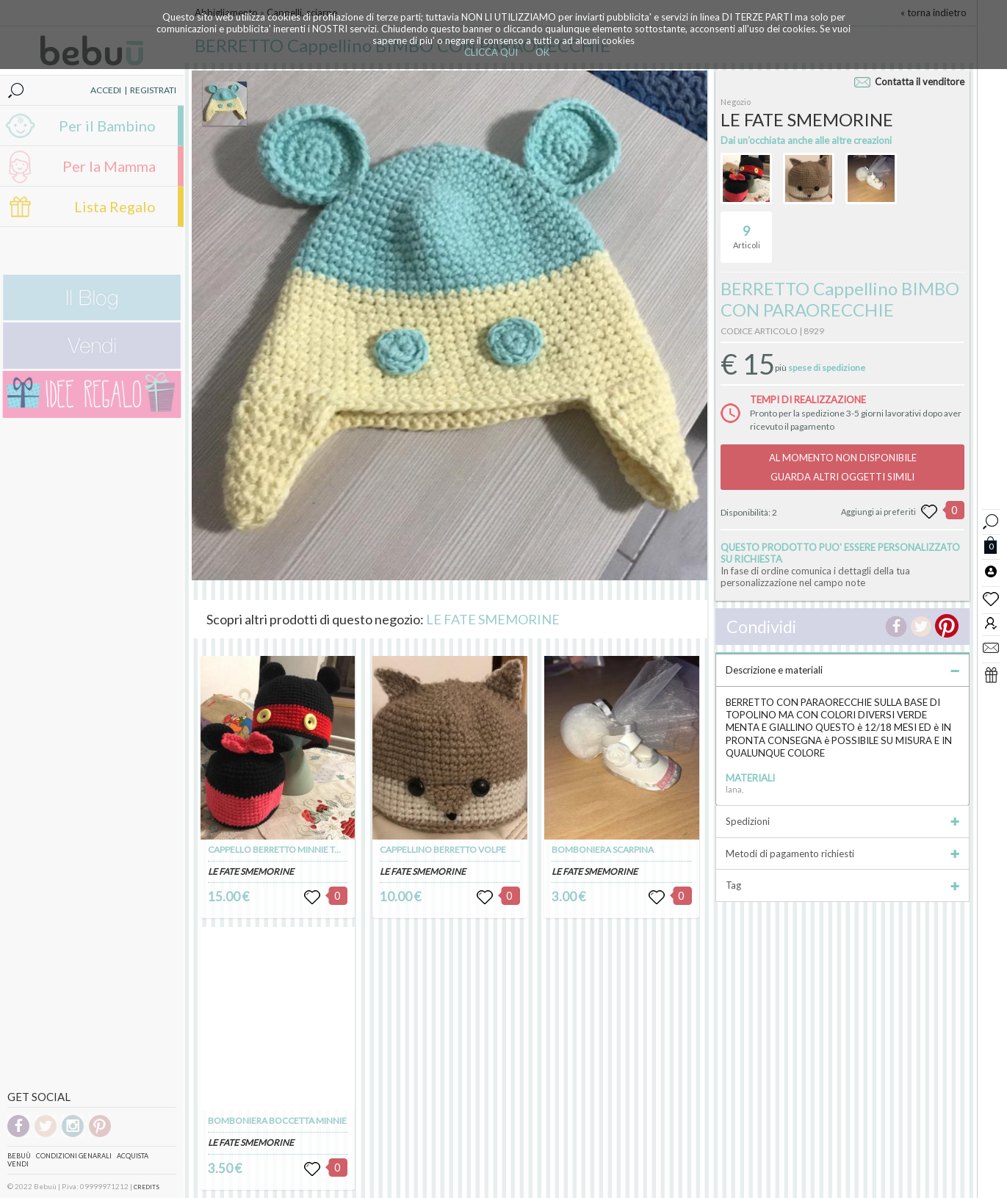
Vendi (18, 1164)
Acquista (132, 1156)
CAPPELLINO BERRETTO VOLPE (443, 849)
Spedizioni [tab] (842, 821)
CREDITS (146, 1187)
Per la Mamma (109, 166)
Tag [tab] (842, 885)
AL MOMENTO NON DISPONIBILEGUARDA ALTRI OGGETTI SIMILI (843, 467)
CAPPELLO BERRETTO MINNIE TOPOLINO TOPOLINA (313, 849)
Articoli (746, 231)
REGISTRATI (153, 89)
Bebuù (19, 1156)
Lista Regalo (115, 206)
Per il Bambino (107, 125)
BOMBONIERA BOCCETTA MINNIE (277, 1120)
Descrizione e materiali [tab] (842, 670)
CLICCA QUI (491, 52)
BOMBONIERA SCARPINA (603, 849)
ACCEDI (105, 89)
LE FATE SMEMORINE (493, 619)
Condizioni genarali (74, 1156)
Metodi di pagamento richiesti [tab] (842, 853)
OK (542, 52)
